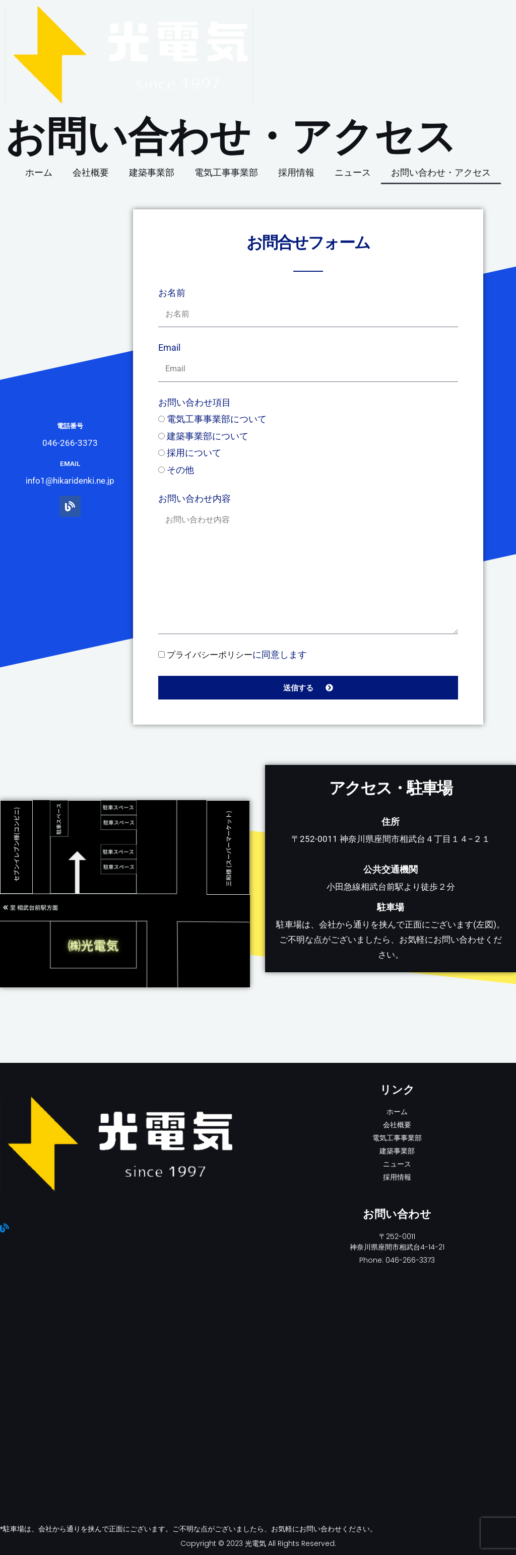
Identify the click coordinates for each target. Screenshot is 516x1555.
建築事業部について (207, 436)
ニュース (353, 172)
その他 (180, 469)
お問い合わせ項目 (194, 402)
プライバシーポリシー (212, 654)
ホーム (38, 172)
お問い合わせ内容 (194, 498)
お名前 (171, 292)
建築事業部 (151, 172)
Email (169, 347)
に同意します (239, 654)
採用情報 (296, 172)
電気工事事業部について (217, 419)
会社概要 (91, 172)
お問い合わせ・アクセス (441, 172)
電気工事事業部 (226, 172)
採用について (194, 452)
